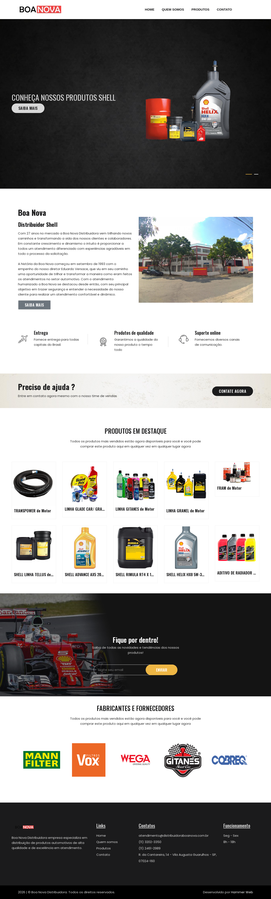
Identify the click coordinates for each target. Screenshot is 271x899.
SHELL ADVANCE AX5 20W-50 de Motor (95, 574)
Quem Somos (173, 9)
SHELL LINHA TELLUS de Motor (37, 574)
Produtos (200, 9)
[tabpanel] (135, 104)
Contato (224, 9)
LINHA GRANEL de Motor (185, 510)
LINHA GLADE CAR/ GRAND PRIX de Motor (97, 509)
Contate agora (232, 391)
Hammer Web (242, 892)
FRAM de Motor (229, 488)
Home (149, 9)
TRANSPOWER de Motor (32, 510)
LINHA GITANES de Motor (135, 509)
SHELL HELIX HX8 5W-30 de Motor (192, 574)
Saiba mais (28, 108)
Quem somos (107, 842)
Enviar (161, 670)
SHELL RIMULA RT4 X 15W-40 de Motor (146, 574)
